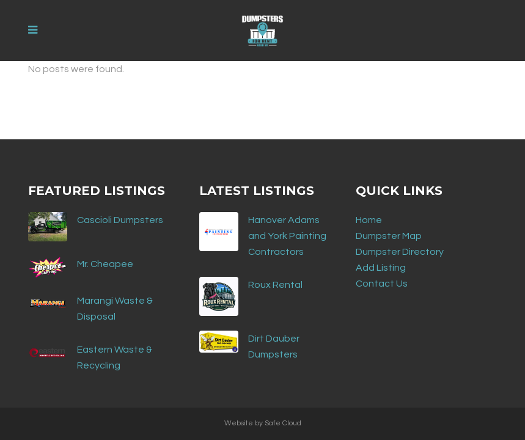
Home (369, 220)
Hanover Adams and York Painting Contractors (287, 236)
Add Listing (381, 268)
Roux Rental (275, 285)
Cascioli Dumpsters (120, 220)
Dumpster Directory (400, 252)
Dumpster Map (389, 236)
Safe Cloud (283, 423)
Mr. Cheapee (105, 264)
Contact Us (382, 283)
